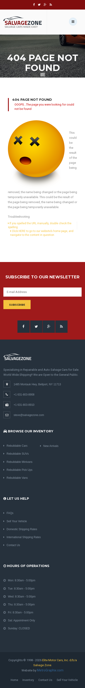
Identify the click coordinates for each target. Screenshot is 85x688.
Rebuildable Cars (15, 445)
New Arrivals (49, 446)
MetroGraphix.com (50, 670)
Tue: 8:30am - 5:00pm (19, 588)
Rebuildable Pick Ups (17, 469)
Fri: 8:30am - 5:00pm (18, 612)
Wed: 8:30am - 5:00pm (19, 596)
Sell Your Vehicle (15, 521)
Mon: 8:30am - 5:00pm (19, 580)
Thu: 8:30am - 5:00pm (19, 604)
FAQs (8, 513)
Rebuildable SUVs (16, 453)
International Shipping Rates (22, 537)
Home (14, 680)
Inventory (28, 680)
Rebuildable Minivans (17, 462)
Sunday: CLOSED (16, 628)
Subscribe (17, 304)
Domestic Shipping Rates (20, 529)
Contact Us (11, 545)
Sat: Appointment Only (19, 620)
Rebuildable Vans (15, 477)
